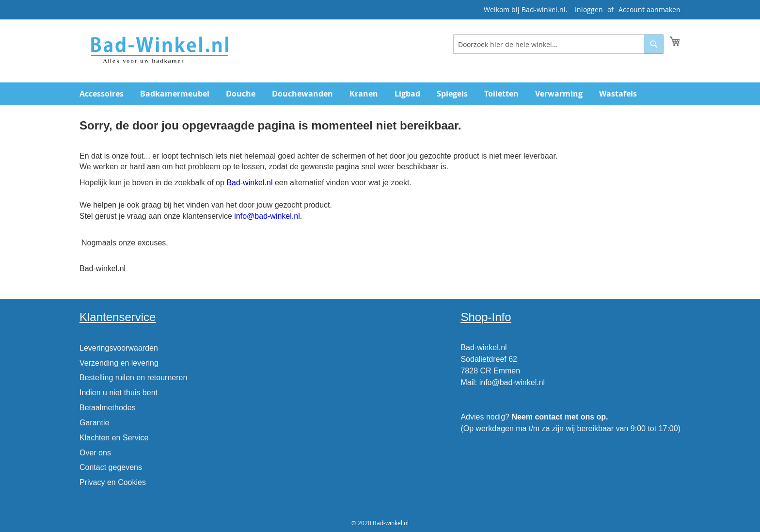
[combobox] (558, 44)
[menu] (380, 93)
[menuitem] (101, 93)
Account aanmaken (649, 9)
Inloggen (589, 9)
